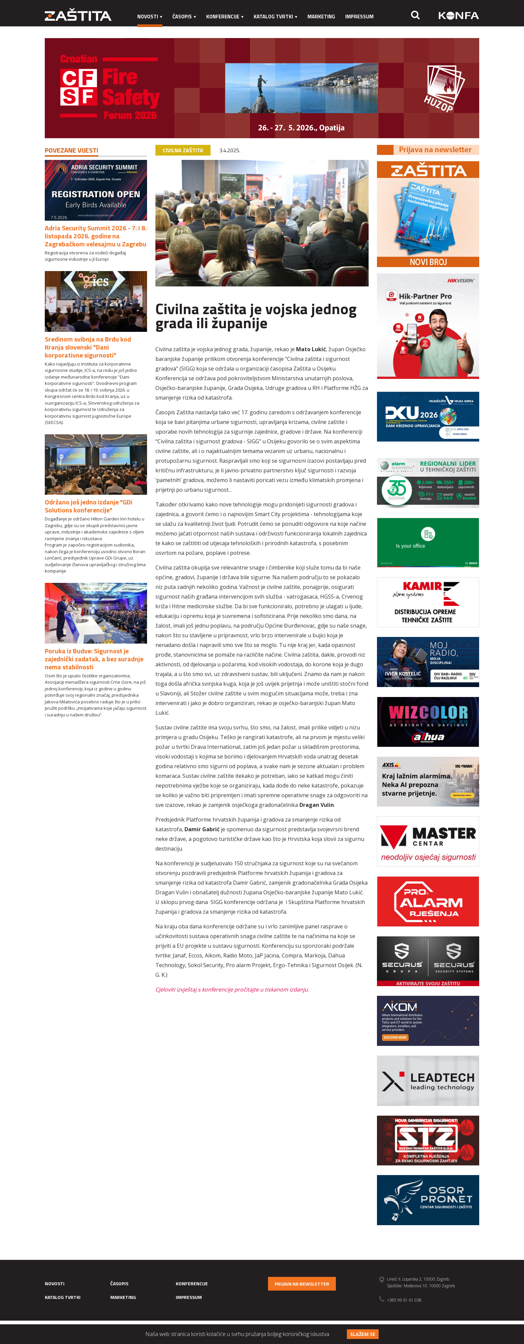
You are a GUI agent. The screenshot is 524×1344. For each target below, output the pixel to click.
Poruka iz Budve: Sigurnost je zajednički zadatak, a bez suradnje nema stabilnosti (94, 659)
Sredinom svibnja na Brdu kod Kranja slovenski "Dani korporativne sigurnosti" (88, 347)
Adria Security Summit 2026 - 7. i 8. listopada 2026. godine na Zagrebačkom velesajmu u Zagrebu (96, 236)
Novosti (149, 16)
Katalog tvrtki (275, 16)
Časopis (184, 16)
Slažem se (362, 1334)
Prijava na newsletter (302, 1283)
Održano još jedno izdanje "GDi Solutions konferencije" (88, 506)
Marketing (321, 16)
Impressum (359, 16)
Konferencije (225, 16)
